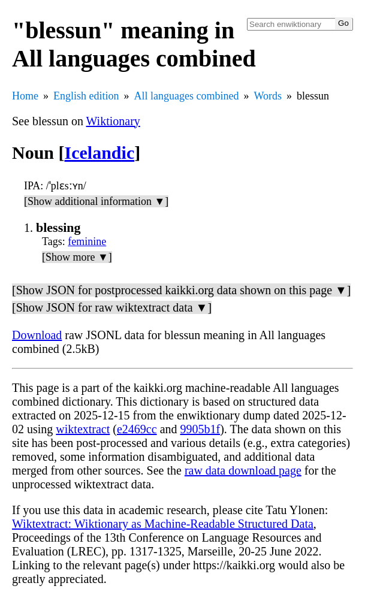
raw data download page (243, 470)
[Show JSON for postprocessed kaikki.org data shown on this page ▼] (181, 290)
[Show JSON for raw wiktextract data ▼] (112, 307)
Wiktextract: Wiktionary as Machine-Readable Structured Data (162, 523)
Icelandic (100, 152)
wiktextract (83, 429)
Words (268, 96)
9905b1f (200, 429)
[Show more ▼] (77, 257)
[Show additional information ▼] (96, 201)
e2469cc (137, 429)
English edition (86, 96)
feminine (87, 241)
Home (25, 96)
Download (37, 335)
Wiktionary (113, 121)
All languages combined (186, 96)
